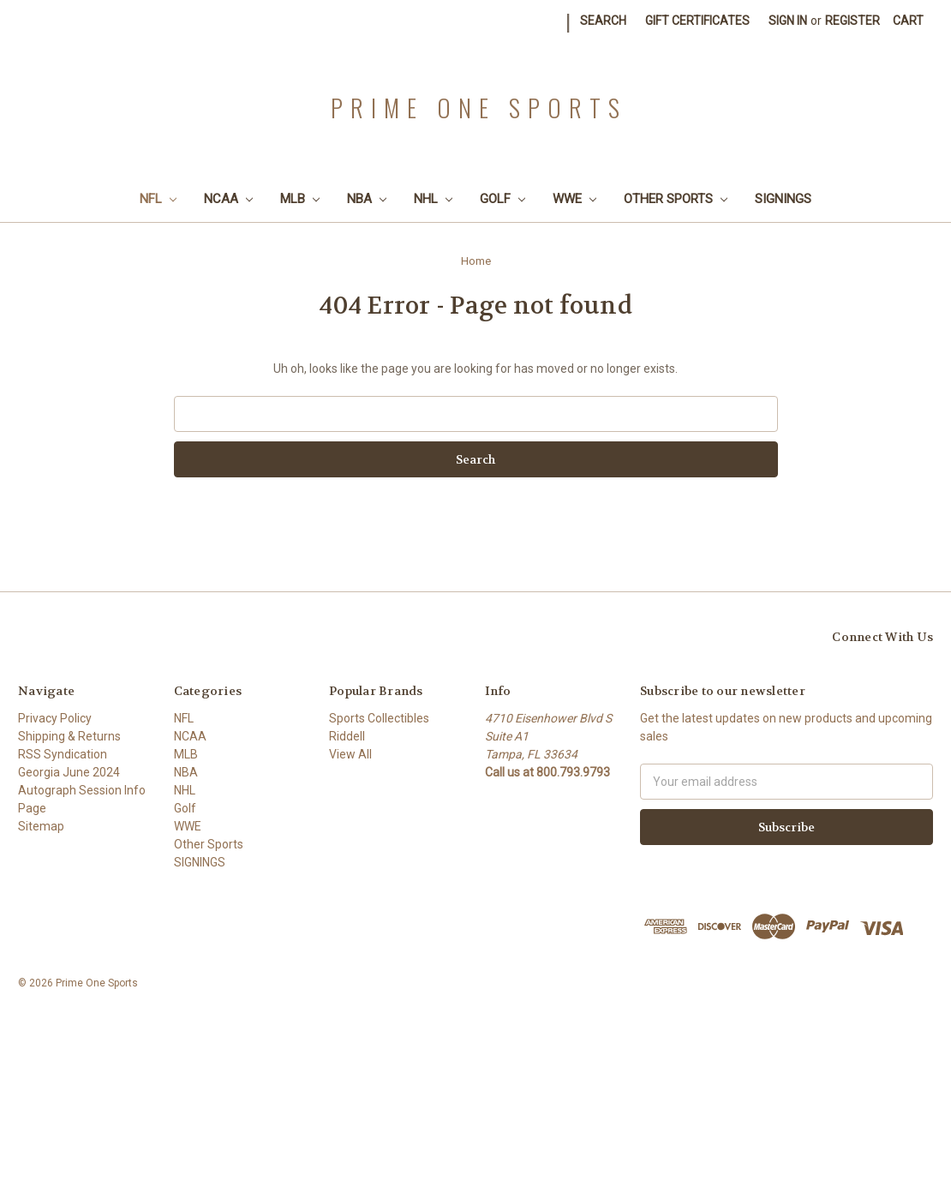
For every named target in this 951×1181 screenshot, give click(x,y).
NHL (433, 199)
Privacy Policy (55, 718)
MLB (300, 199)
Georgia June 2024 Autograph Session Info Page (82, 790)
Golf (502, 199)
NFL (158, 199)
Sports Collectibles (379, 718)
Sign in (788, 20)
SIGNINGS (783, 199)
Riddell (347, 736)
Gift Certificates (697, 20)
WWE (574, 199)
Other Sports (675, 199)
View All (350, 754)
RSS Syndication (62, 754)
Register (852, 20)
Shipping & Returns (69, 736)
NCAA (228, 199)
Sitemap (41, 826)
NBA (366, 199)
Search (603, 20)
